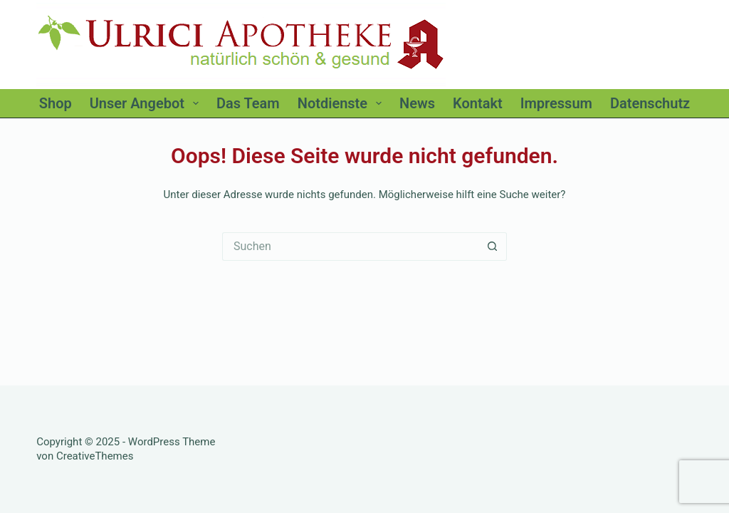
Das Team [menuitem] (248, 103)
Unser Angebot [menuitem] (147, 103)
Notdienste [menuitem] (342, 103)
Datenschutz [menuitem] (650, 103)
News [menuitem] (417, 103)
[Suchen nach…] (350, 246)
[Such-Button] (492, 246)
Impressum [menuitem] (556, 103)
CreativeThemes (95, 456)
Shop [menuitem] (55, 103)
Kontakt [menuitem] (478, 103)
